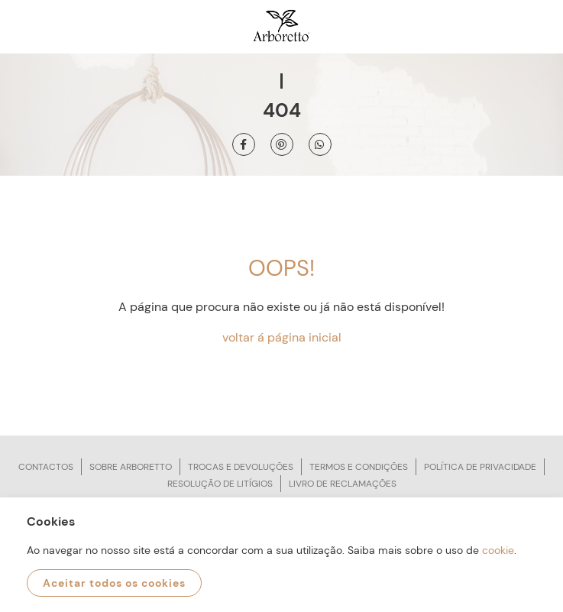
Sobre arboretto (130, 467)
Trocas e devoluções (240, 467)
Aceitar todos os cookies (114, 583)
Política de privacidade (480, 467)
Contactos (45, 467)
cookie (498, 550)
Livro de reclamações (342, 484)
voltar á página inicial (281, 337)
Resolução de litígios (220, 484)
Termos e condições (358, 467)
